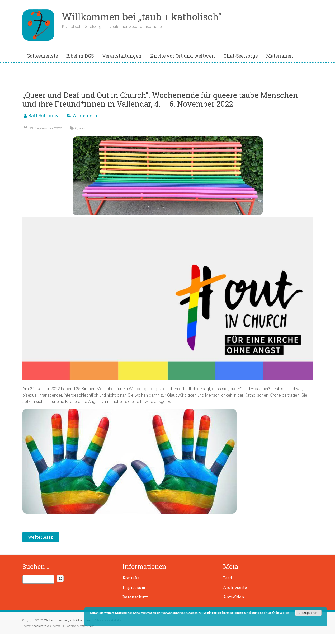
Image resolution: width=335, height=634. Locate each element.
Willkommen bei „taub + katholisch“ (141, 16)
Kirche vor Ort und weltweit (182, 56)
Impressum (133, 587)
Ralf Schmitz (43, 115)
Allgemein (85, 115)
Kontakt (131, 577)
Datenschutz (135, 596)
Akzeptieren (308, 613)
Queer (80, 128)
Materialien (279, 56)
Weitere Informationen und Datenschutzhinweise (246, 612)
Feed (227, 577)
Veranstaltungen (122, 56)
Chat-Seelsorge (240, 56)
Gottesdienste (42, 56)
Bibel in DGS (80, 56)
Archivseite (235, 587)
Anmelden (233, 596)
